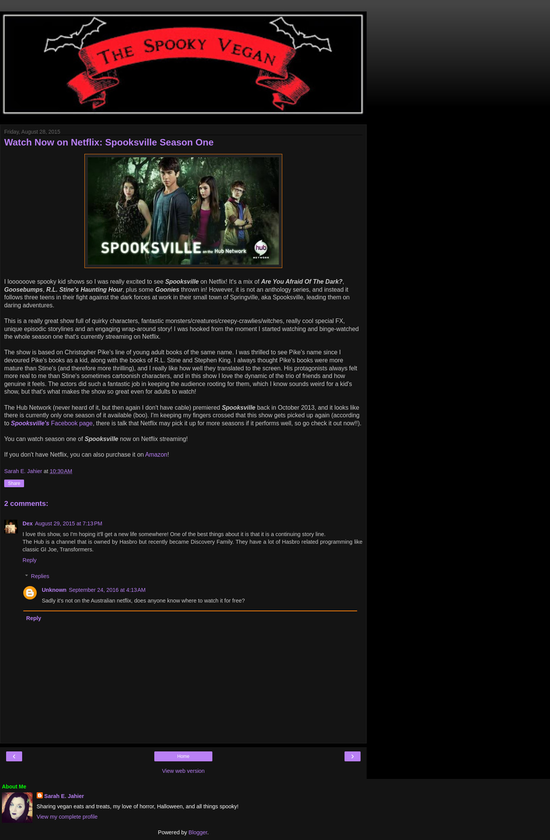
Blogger (198, 832)
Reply (30, 560)
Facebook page (52, 423)
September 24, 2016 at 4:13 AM (107, 590)
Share (14, 483)
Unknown (54, 590)
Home (183, 756)
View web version (183, 771)
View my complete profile (67, 817)
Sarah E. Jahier (64, 796)
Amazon (156, 454)
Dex (27, 523)
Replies (40, 576)
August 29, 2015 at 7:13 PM (68, 523)
